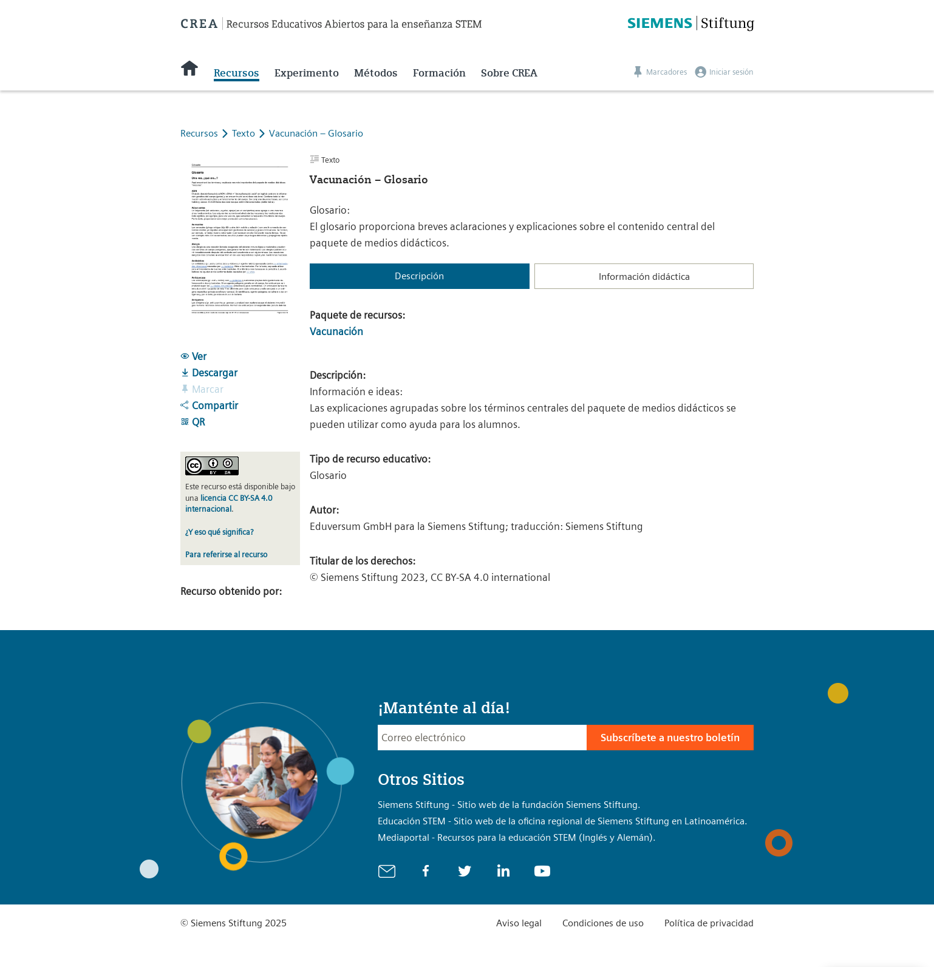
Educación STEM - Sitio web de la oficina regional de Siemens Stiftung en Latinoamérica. (563, 821)
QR (192, 422)
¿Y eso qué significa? (219, 532)
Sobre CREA (509, 73)
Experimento (306, 73)
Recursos (236, 73)
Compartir (209, 405)
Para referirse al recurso (226, 554)
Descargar (208, 373)
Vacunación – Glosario (316, 133)
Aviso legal (519, 923)
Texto (244, 133)
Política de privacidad (709, 923)
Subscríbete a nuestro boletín (670, 737)
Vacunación (336, 331)
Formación (439, 73)
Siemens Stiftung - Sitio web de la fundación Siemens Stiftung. (509, 804)
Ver (193, 356)
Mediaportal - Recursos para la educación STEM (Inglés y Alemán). (517, 837)
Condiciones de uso (603, 923)
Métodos (376, 73)
